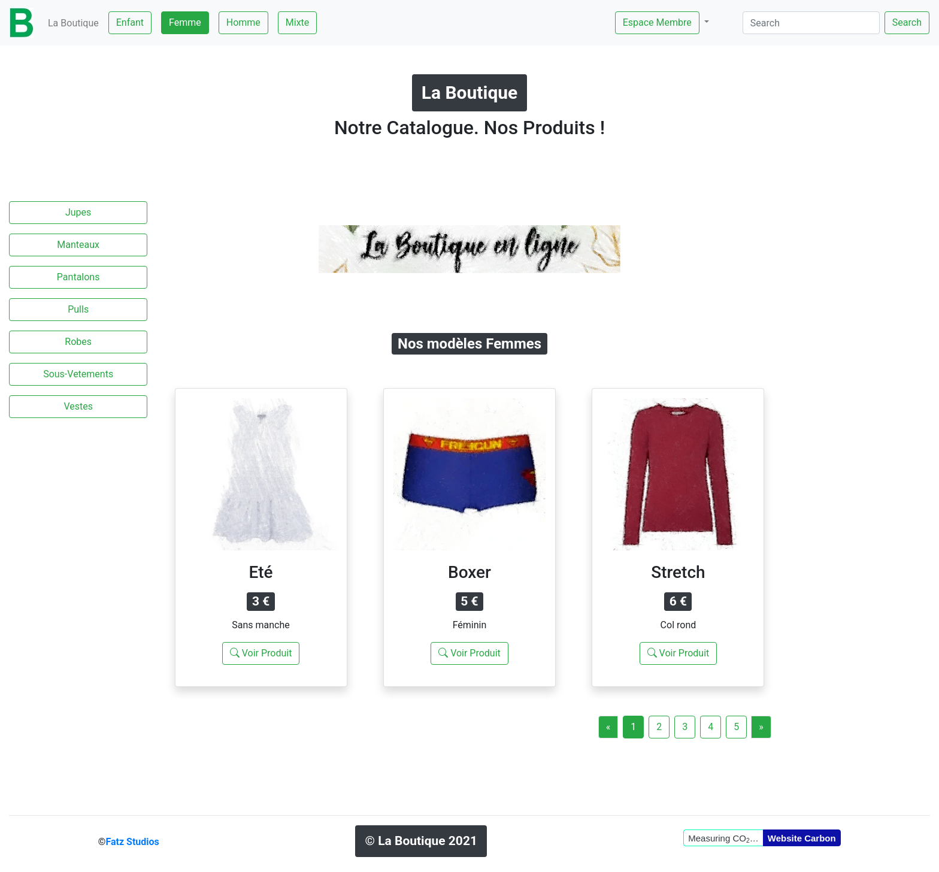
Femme (185, 22)
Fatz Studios (132, 841)
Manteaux (78, 244)
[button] (662, 23)
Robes (78, 341)
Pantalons (78, 277)
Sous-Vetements (78, 374)
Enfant (130, 22)
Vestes (78, 406)
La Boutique (73, 23)
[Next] (761, 727)
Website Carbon (802, 838)
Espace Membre (657, 22)
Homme (243, 22)
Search (907, 22)
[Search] (811, 22)
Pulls (78, 309)
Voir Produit (261, 653)
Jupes (78, 212)
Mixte (298, 22)
